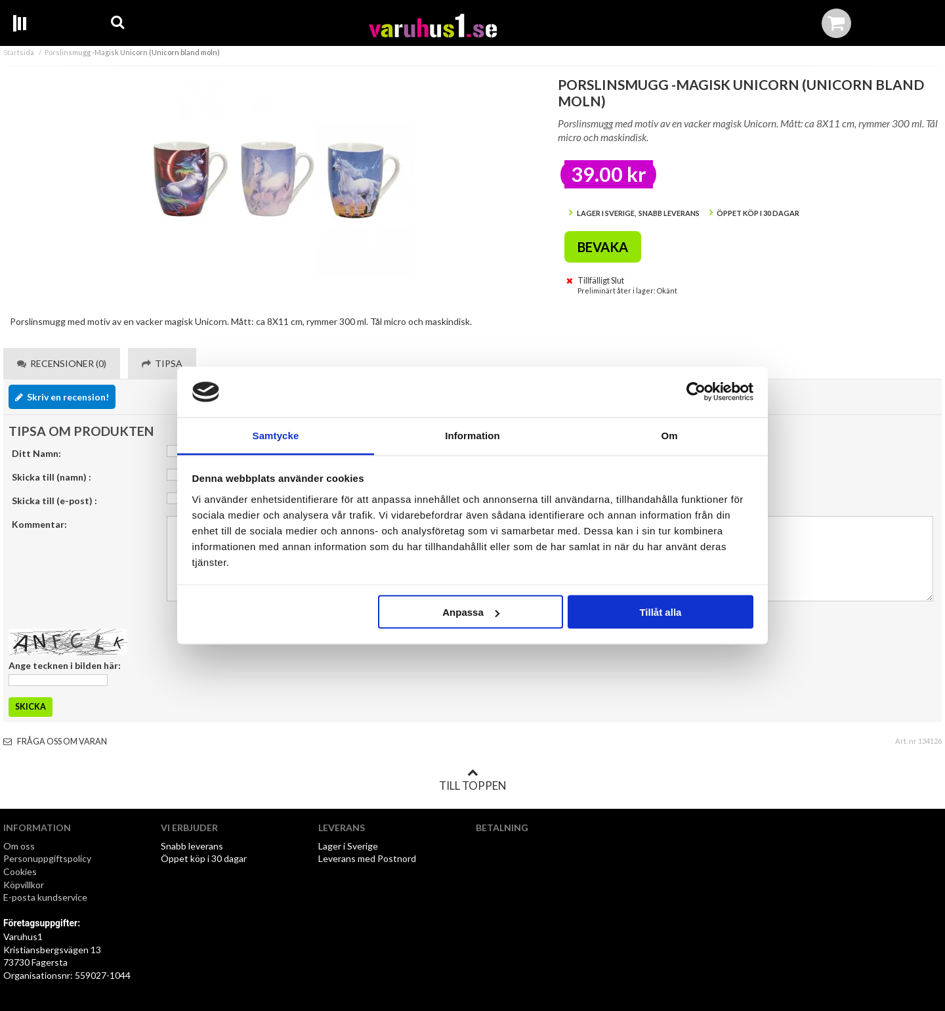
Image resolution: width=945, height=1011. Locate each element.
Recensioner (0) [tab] (61, 363)
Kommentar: (39, 524)
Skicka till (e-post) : (54, 500)
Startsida (18, 52)
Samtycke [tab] (276, 435)
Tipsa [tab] (162, 363)
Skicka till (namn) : (51, 477)
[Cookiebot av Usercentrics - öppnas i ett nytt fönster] (696, 392)
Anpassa (470, 612)
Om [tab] (669, 435)
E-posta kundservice (46, 897)
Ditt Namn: (36, 453)
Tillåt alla (660, 612)
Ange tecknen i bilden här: (65, 665)
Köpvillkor (23, 884)
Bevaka (603, 247)
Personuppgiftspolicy (47, 858)
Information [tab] (472, 435)
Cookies (20, 871)
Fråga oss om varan (55, 741)
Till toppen (472, 779)
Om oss (19, 845)
